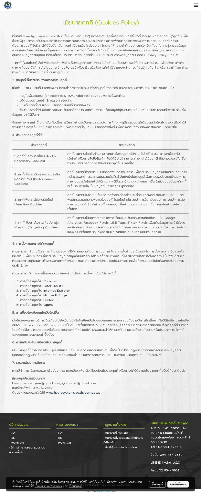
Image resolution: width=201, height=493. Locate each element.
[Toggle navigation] (196, 5)
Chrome (49, 281)
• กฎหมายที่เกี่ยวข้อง (115, 433)
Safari (47, 286)
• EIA (12, 433)
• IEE (12, 438)
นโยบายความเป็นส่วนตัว (48, 486)
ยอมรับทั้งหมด (178, 484)
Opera (48, 304)
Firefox (48, 300)
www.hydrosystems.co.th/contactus (73, 392)
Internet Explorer (56, 290)
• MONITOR (16, 443)
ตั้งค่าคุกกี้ (157, 484)
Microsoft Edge (55, 295)
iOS (61, 286)
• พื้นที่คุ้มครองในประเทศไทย (120, 447)
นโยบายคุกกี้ (75, 486)
